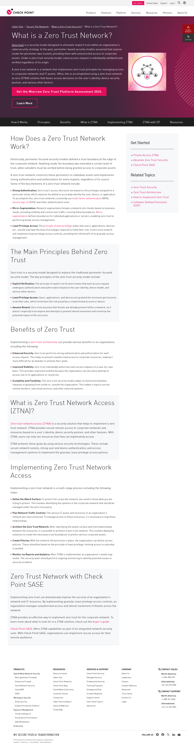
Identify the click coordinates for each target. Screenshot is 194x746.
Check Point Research (62, 681)
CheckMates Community (63, 689)
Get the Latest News (45, 742)
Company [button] (126, 669)
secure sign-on (20, 202)
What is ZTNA (89, 122)
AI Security (18, 726)
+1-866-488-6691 (168, 677)
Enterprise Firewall (23, 681)
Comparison (58, 697)
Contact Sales (152, 3)
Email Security (21, 701)
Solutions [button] (106, 12)
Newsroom (126, 689)
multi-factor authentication (87, 198)
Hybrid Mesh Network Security (27, 673)
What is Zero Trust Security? (66, 26)
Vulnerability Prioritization (26, 717)
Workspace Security (22, 697)
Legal (124, 701)
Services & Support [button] (97, 669)
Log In (172, 3)
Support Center (93, 697)
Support (163, 3)
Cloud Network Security (25, 685)
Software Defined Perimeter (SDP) (150, 203)
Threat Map (58, 709)
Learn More (24, 103)
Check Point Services (95, 673)
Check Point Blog (60, 685)
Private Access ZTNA (146, 155)
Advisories (91, 705)
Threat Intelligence (23, 713)
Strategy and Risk (94, 689)
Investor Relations (129, 685)
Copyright (16, 742)
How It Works (19, 122)
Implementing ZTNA (120, 122)
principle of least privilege (57, 225)
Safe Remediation (22, 721)
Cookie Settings (34, 742)
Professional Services (96, 681)
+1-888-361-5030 (168, 699)
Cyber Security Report (62, 701)
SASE (17, 693)
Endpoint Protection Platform (27, 705)
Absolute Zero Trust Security (150, 160)
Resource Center (60, 673)
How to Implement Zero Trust (151, 197)
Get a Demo (138, 3)
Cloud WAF (19, 689)
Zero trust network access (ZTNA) (30, 423)
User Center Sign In (95, 701)
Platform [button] (121, 12)
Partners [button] (167, 12)
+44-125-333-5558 (168, 684)
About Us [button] (182, 12)
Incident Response (94, 693)
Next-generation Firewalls (26, 677)
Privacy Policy (24, 742)
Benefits (65, 122)
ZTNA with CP (151, 122)
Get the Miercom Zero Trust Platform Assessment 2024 (59, 91)
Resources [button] (152, 12)
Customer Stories (60, 693)
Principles (44, 122)
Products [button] (91, 12)
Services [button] (136, 12)
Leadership (126, 677)
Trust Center (127, 693)
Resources (176, 122)
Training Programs (95, 685)
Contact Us (126, 697)
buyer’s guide (101, 621)
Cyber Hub (17, 26)
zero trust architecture (43, 342)
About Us (125, 673)
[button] (179, 2)
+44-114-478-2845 (168, 706)
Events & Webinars (61, 705)
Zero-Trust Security (145, 187)
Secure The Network (37, 26)
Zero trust (18, 45)
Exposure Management (23, 709)
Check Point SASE (21, 628)
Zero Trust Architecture (147, 192)
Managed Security (94, 677)
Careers (125, 681)
